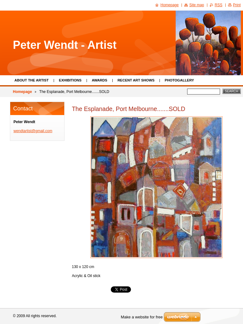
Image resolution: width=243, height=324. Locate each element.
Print (237, 5)
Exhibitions (70, 80)
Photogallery (179, 80)
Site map (196, 5)
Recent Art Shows (136, 80)
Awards (99, 80)
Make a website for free (142, 317)
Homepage (22, 92)
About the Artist (32, 80)
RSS (219, 5)
